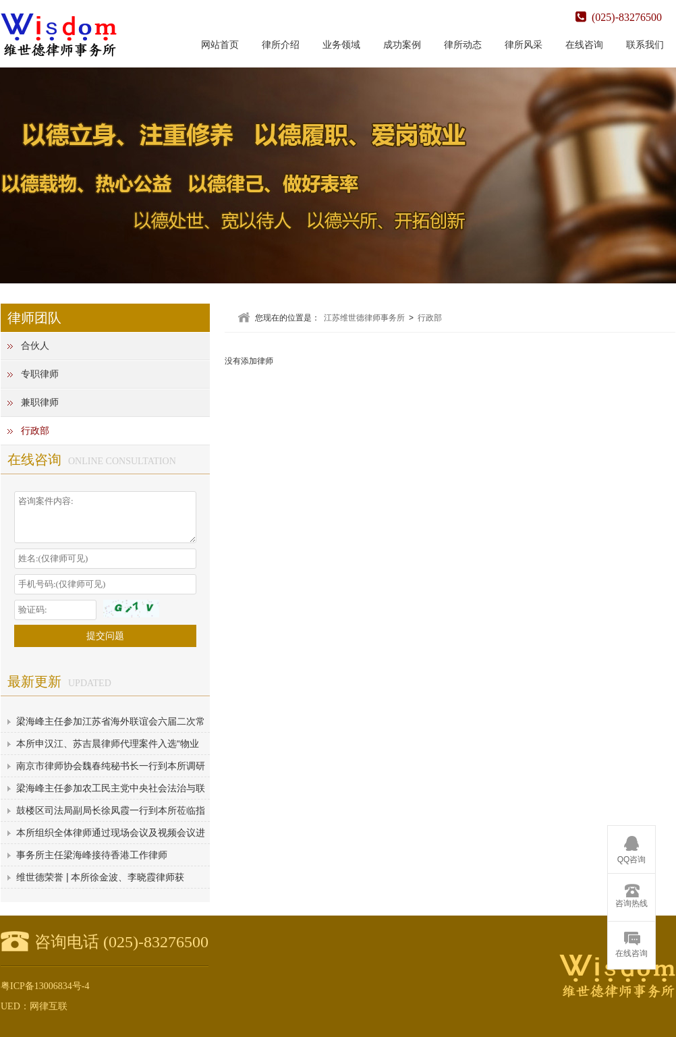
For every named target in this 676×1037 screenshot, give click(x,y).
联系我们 (645, 45)
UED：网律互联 (34, 1006)
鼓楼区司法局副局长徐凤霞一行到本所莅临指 (110, 810)
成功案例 (402, 45)
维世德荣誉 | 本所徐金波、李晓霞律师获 (100, 877)
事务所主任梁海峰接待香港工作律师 (91, 854)
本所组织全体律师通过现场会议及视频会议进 (110, 832)
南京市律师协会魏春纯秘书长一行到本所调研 (110, 765)
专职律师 (40, 374)
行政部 (35, 431)
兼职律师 (40, 402)
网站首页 (220, 45)
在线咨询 (584, 45)
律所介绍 (281, 45)
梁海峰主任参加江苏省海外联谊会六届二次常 (110, 721)
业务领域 (341, 45)
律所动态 (463, 45)
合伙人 (35, 346)
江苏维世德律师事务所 (364, 318)
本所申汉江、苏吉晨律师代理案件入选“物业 (107, 743)
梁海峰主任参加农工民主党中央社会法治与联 (110, 788)
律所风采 (523, 45)
